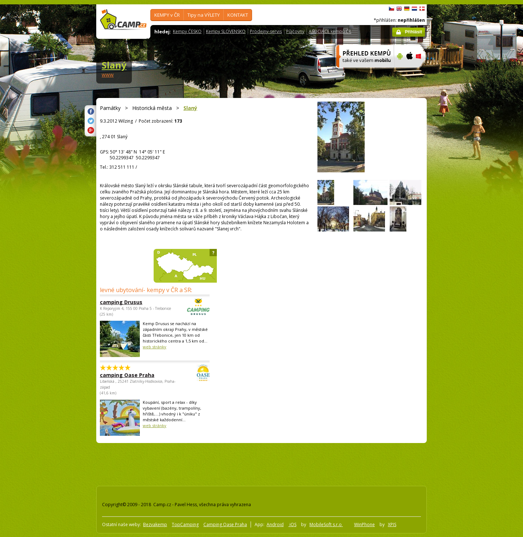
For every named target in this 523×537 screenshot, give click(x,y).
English (399, 8)
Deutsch (407, 8)
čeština (391, 8)
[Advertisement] (457, 222)
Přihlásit (413, 31)
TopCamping (185, 524)
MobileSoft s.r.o (326, 524)
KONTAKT (237, 15)
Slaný (114, 65)
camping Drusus (135, 302)
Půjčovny (295, 31)
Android (275, 524)
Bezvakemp (155, 524)
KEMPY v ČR (167, 15)
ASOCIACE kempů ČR (330, 31)
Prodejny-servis (266, 31)
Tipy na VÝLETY (203, 15)
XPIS (392, 524)
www (108, 74)
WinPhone (364, 524)
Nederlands (414, 8)
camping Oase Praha (135, 375)
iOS (292, 524)
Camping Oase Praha (225, 524)
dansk (422, 8)
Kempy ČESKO (187, 31)
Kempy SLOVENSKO (226, 31)
